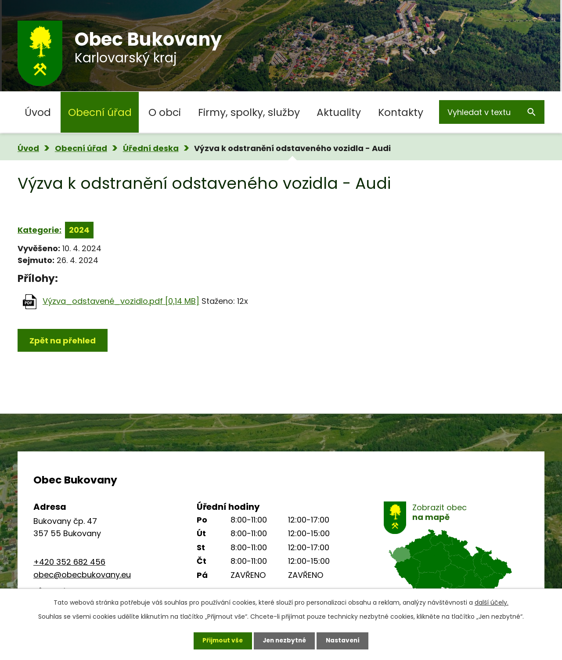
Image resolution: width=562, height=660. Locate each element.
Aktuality (339, 112)
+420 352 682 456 (69, 561)
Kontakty (400, 112)
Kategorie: (39, 229)
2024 (79, 229)
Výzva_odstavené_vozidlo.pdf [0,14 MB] (121, 301)
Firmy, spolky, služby (249, 112)
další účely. (491, 602)
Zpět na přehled (62, 340)
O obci (164, 112)
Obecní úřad (100, 112)
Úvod (38, 112)
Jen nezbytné (284, 640)
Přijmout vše (220, 640)
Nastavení (345, 640)
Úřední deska (151, 148)
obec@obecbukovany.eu (82, 574)
